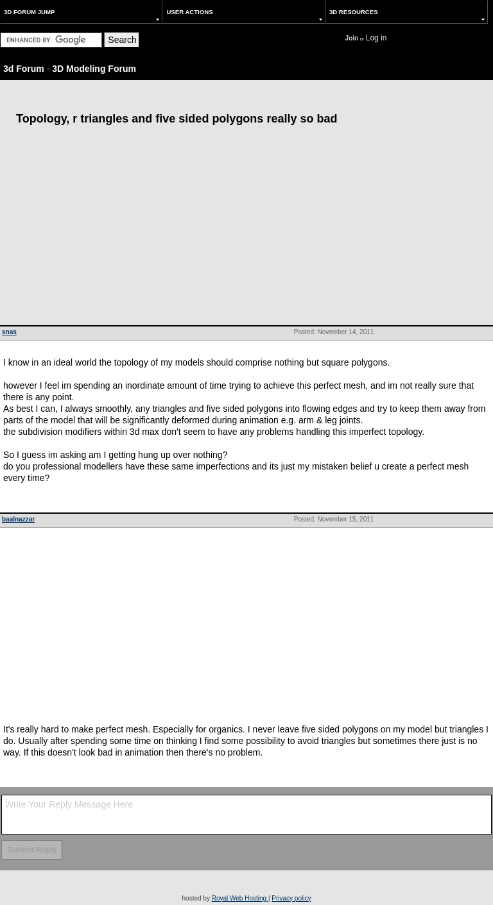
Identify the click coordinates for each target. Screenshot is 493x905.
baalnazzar (18, 519)
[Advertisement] (246, 229)
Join (352, 38)
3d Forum (23, 68)
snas (9, 331)
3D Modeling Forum (94, 68)
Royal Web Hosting (240, 898)
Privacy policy (291, 898)
